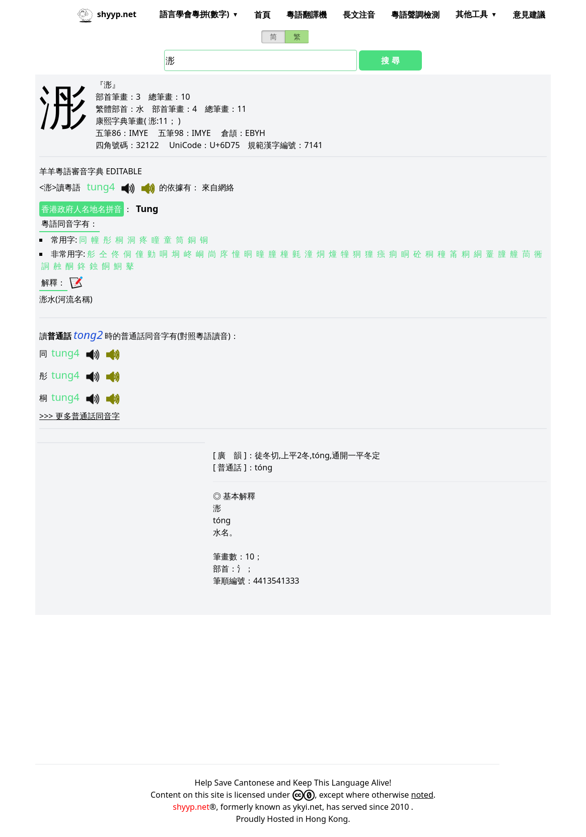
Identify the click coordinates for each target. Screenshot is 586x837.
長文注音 (359, 14)
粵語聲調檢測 (415, 14)
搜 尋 (390, 60)
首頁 (262, 14)
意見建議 (529, 14)
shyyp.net (191, 806)
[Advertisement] (293, 689)
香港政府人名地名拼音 (81, 209)
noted (422, 794)
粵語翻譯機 (306, 14)
